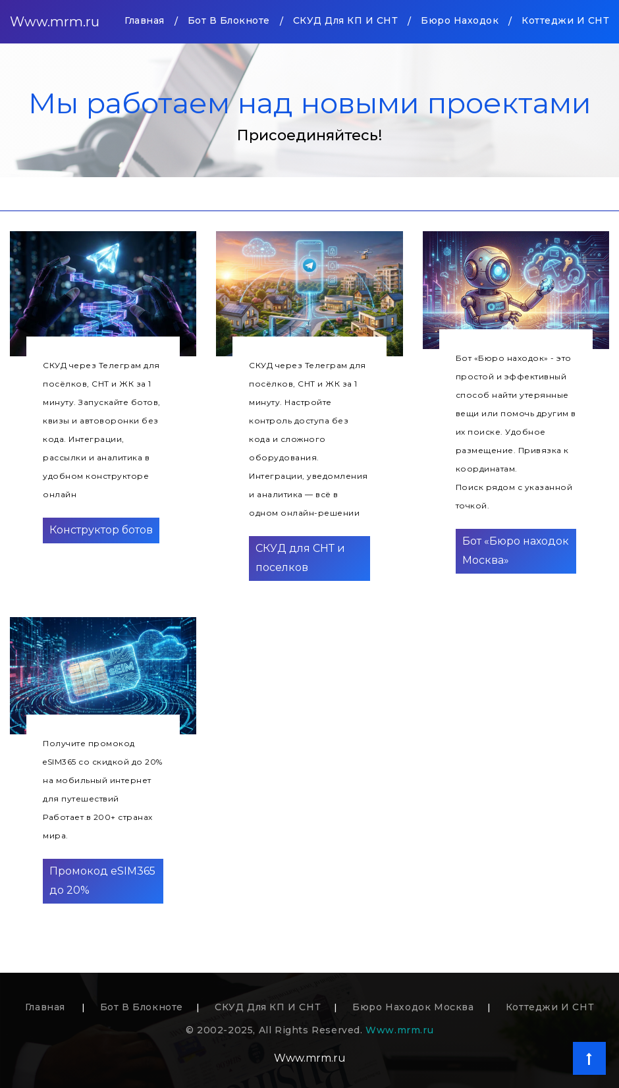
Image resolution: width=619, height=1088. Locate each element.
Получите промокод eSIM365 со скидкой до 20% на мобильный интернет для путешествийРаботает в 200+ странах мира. (103, 789)
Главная (144, 19)
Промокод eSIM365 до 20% (102, 880)
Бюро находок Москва (412, 1007)
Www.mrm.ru (54, 22)
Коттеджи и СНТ (565, 20)
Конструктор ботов (101, 530)
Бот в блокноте (229, 20)
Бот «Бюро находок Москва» (515, 550)
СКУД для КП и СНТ (345, 20)
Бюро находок (459, 20)
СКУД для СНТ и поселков (300, 558)
